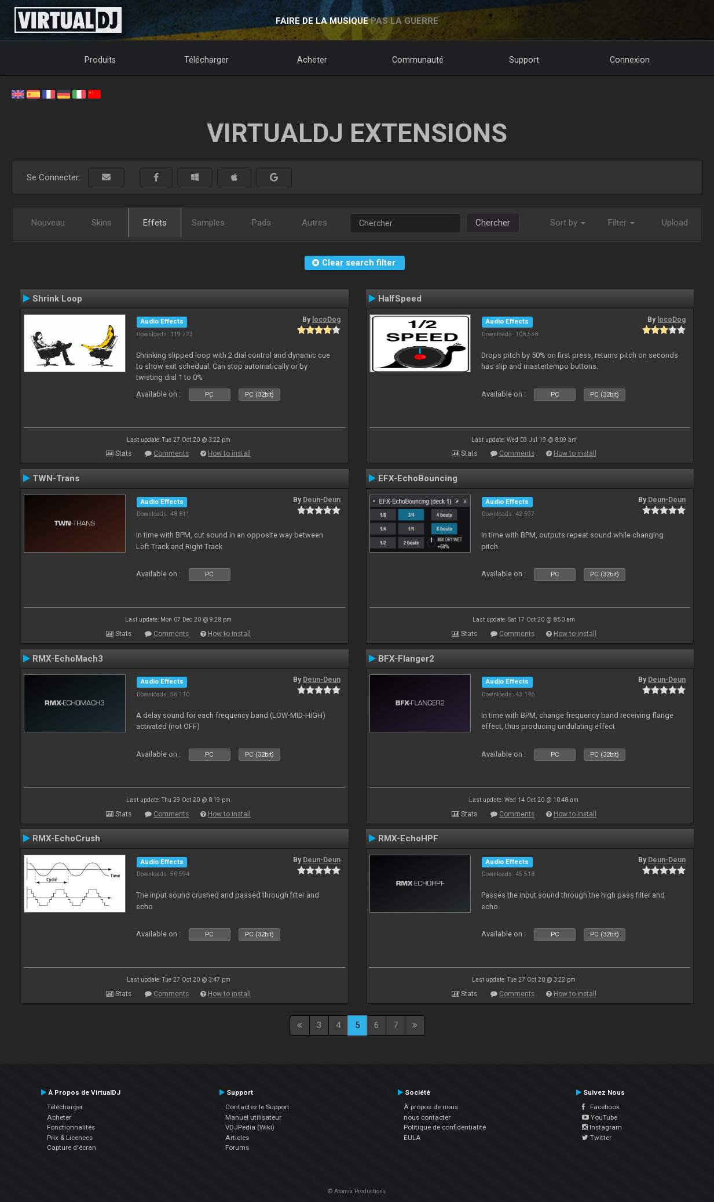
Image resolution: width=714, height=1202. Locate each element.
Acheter (312, 59)
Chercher (492, 222)
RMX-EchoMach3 (67, 658)
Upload (675, 222)
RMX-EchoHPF (408, 838)
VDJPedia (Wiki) (249, 1127)
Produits (100, 59)
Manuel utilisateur (253, 1117)
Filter (621, 222)
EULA (412, 1138)
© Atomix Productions (357, 1191)
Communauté (418, 59)
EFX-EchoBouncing (417, 478)
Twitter (597, 1138)
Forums (237, 1147)
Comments (171, 453)
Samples (208, 222)
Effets (155, 222)
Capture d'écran (71, 1147)
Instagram (602, 1127)
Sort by (567, 222)
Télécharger (206, 59)
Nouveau (48, 222)
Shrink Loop (57, 298)
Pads (261, 222)
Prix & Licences (70, 1138)
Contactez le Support (257, 1107)
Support (524, 59)
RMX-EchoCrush (66, 838)
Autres (314, 222)
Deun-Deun (321, 500)
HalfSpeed (400, 298)
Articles (237, 1138)
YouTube (599, 1117)
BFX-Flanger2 (406, 658)
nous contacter (427, 1117)
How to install (229, 453)
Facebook (601, 1107)
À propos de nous (431, 1107)
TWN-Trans (55, 478)
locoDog (326, 319)
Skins (101, 222)
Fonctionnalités (71, 1127)
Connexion (630, 59)
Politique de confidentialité (445, 1127)
